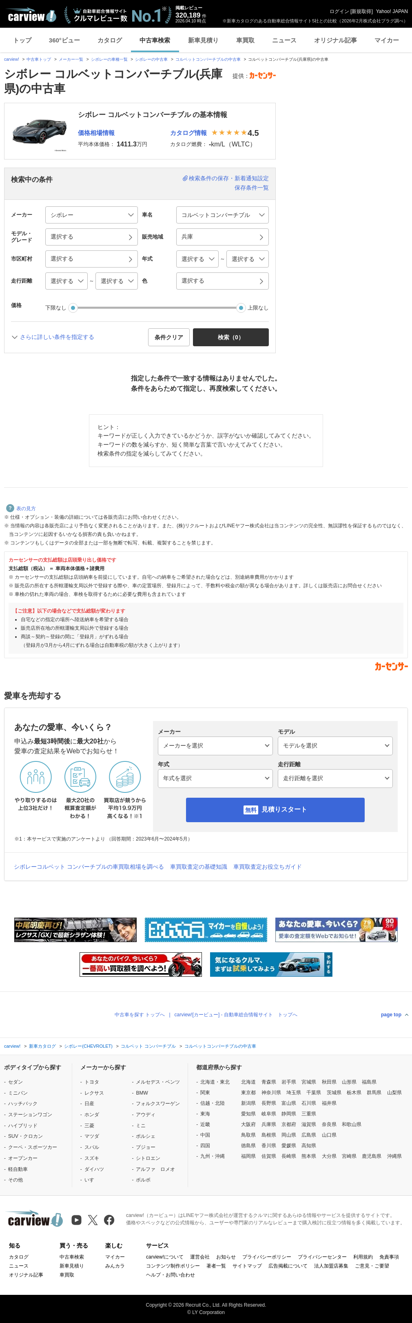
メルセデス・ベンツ (158, 1082)
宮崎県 (349, 1156)
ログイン (339, 11)
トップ (22, 40)
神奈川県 (271, 1092)
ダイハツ (94, 1169)
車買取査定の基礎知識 (198, 866)
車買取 (245, 40)
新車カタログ (42, 1046)
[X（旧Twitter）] (93, 1220)
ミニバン (18, 1093)
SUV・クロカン (25, 1136)
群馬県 (374, 1092)
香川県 (268, 1145)
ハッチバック (23, 1103)
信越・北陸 (212, 1103)
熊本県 (308, 1156)
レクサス (94, 1093)
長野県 (268, 1103)
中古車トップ (39, 59)
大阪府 (248, 1124)
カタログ (109, 40)
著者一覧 (216, 1266)
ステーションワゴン (30, 1114)
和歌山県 (351, 1124)
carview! (11, 59)
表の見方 (21, 508)
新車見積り (203, 40)
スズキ (91, 1158)
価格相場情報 (96, 132)
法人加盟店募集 (331, 1266)
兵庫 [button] (187, 236)
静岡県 (288, 1114)
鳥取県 (248, 1135)
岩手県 (288, 1082)
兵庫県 (268, 1124)
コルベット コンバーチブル (148, 1046)
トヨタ (91, 1082)
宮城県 (308, 1082)
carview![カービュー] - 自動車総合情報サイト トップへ (236, 1014)
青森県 (268, 1082)
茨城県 (334, 1092)
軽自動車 (18, 1169)
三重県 (308, 1114)
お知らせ (226, 1257)
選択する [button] (62, 236)
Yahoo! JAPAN (392, 11)
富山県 (288, 1103)
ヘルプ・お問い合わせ (170, 1275)
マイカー (386, 40)
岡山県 (288, 1135)
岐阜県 (268, 1114)
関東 (205, 1092)
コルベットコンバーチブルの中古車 (208, 59)
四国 (205, 1145)
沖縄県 (394, 1156)
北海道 (248, 1082)
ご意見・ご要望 (372, 1266)
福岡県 (248, 1156)
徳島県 (248, 1145)
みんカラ (115, 1266)
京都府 (288, 1124)
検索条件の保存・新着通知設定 (229, 178)
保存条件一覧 (252, 187)
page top (391, 1014)
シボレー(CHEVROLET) (88, 1046)
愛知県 (248, 1114)
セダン (15, 1082)
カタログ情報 (188, 132)
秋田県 (329, 1082)
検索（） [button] (231, 337)
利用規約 (363, 1257)
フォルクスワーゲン (158, 1103)
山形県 (349, 1082)
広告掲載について (288, 1266)
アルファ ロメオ (155, 1169)
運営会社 (200, 1257)
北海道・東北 (215, 1082)
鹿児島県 (371, 1156)
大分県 (329, 1156)
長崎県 (288, 1156)
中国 (205, 1135)
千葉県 (313, 1092)
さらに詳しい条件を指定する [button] (57, 337)
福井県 (329, 1103)
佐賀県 (268, 1156)
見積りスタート (284, 809)
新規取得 (361, 11)
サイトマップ (247, 1266)
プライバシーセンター (322, 1257)
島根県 (268, 1135)
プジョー (145, 1147)
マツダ (91, 1136)
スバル (91, 1147)
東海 (205, 1114)
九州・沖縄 (212, 1156)
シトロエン (148, 1158)
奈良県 (329, 1124)
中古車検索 (155, 40)
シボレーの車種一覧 (109, 59)
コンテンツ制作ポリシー (173, 1266)
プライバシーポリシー (266, 1257)
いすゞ (91, 1180)
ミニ (141, 1125)
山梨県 (394, 1092)
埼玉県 (293, 1092)
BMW (142, 1093)
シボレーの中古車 (151, 59)
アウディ (145, 1114)
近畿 (205, 1124)
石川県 (308, 1103)
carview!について (165, 1257)
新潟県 (248, 1103)
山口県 (329, 1135)
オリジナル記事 (335, 40)
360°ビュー (64, 40)
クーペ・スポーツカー (32, 1147)
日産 (89, 1103)
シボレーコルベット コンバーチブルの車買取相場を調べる (89, 866)
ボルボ (143, 1180)
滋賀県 (308, 1124)
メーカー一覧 (71, 59)
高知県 (308, 1145)
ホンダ (91, 1114)
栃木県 (354, 1092)
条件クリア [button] (169, 337)
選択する (193, 280)
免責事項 (389, 1257)
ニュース (284, 40)
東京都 (248, 1092)
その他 (15, 1180)
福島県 (369, 1082)
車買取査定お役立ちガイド (267, 866)
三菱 (89, 1125)
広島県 (308, 1135)
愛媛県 (288, 1145)
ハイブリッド (23, 1125)
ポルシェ (145, 1136)
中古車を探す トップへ (140, 1014)
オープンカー (23, 1158)
